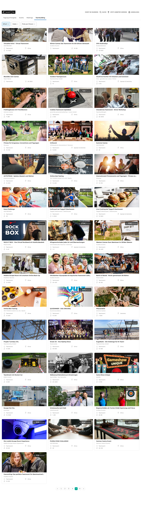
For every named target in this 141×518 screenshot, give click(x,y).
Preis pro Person (29, 15)
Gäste (15, 15)
